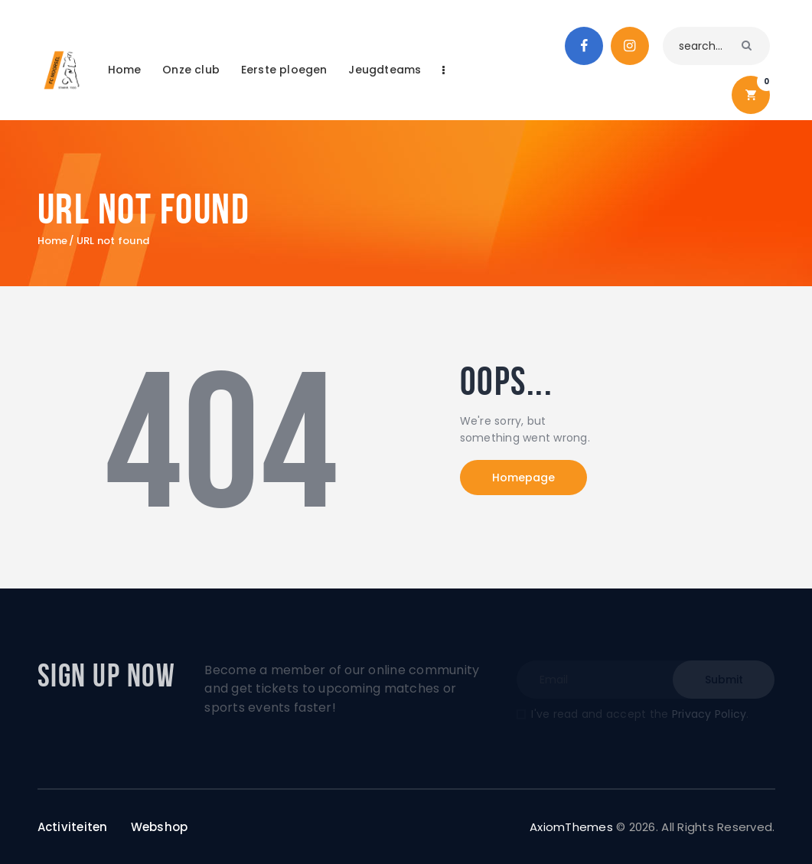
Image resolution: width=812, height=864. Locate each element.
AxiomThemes (571, 827)
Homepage (523, 477)
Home (53, 241)
